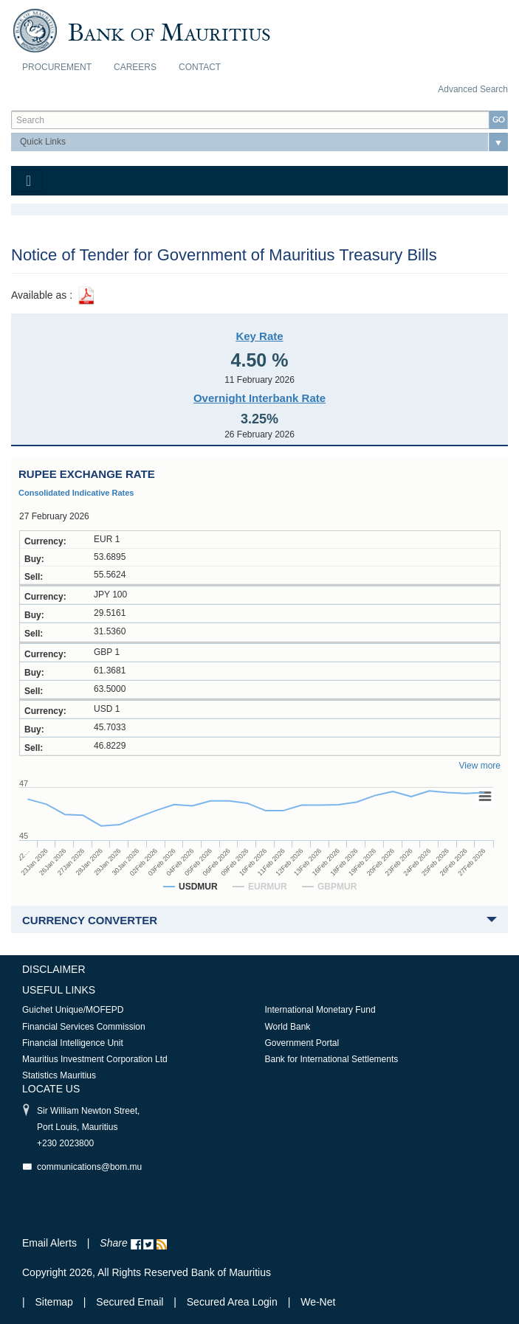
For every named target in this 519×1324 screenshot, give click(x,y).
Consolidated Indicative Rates (76, 492)
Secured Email (129, 1302)
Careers (135, 67)
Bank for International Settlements (332, 1059)
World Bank (288, 1027)
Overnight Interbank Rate (259, 398)
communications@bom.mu (89, 1167)
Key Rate (259, 336)
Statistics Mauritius (59, 1075)
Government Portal (302, 1043)
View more (480, 765)
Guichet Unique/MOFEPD (72, 1010)
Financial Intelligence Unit (72, 1043)
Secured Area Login (232, 1302)
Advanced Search (473, 89)
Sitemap (55, 1302)
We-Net (317, 1302)
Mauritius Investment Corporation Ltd (95, 1059)
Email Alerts (49, 1243)
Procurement (57, 67)
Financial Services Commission (83, 1027)
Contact (200, 67)
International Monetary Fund (320, 1010)
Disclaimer (54, 969)
